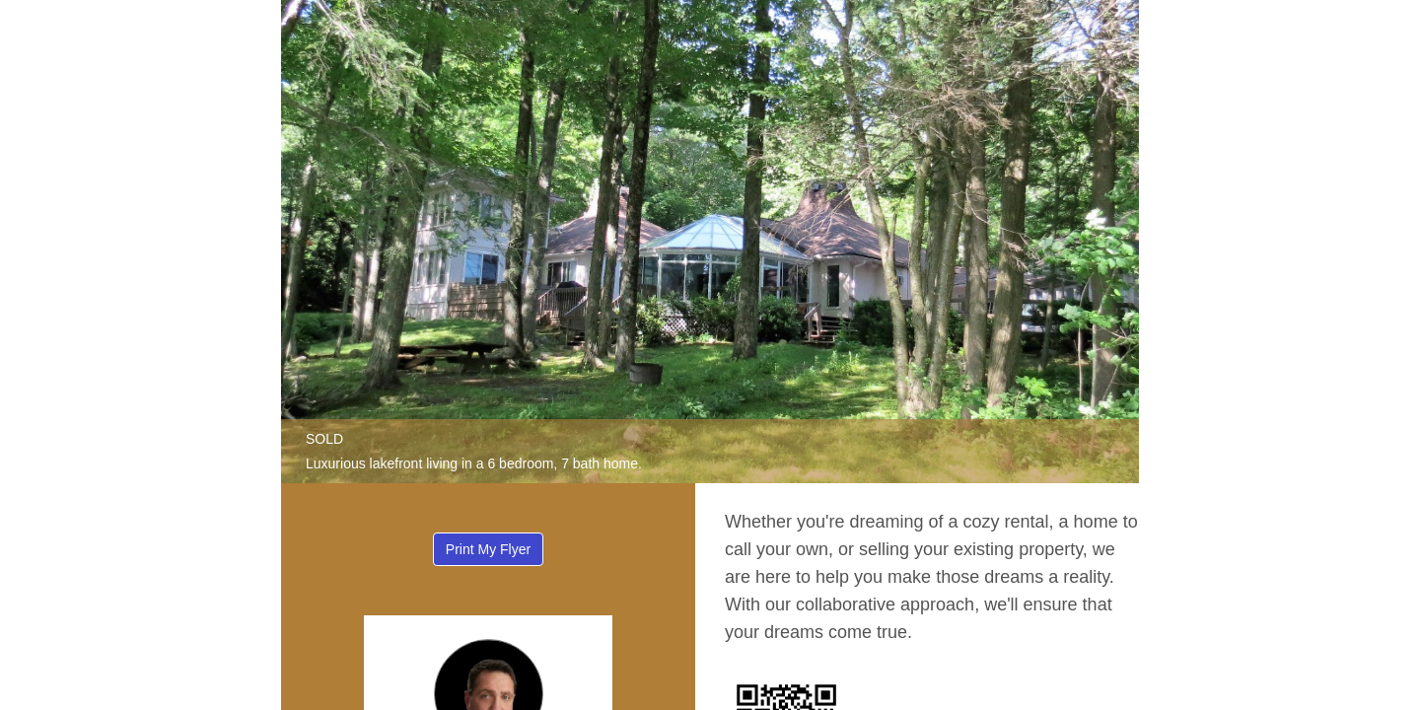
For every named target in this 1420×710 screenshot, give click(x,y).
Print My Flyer (488, 549)
